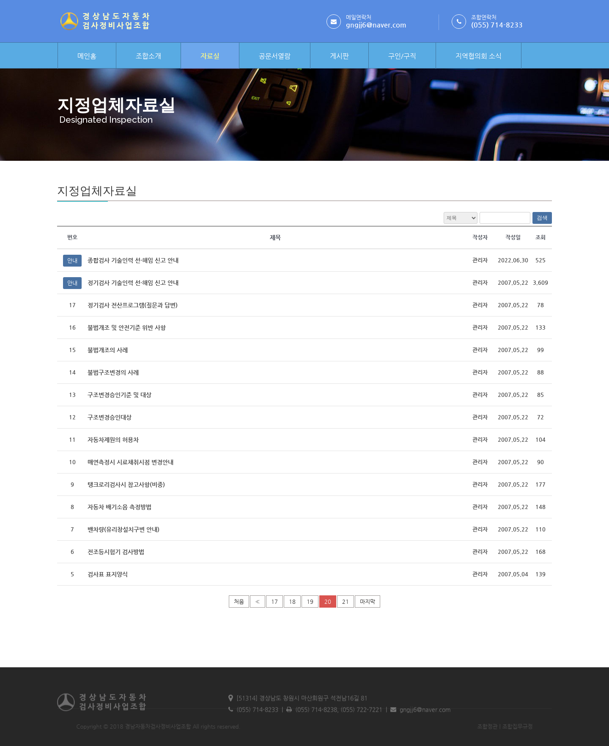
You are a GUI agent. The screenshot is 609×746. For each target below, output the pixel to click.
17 (274, 601)
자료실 (210, 56)
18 (292, 601)
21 (345, 601)
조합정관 (471, 726)
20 (327, 601)
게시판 (339, 56)
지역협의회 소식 (478, 56)
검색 (542, 218)
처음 (239, 601)
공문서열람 (274, 56)
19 (310, 601)
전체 (460, 218)
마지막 (367, 601)
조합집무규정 (501, 726)
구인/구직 (402, 56)
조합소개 (148, 56)
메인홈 (87, 56)
